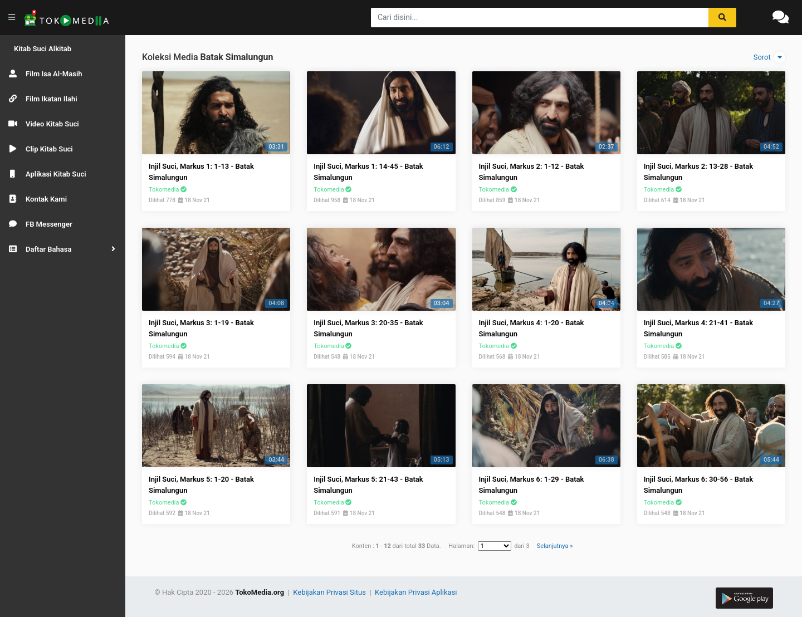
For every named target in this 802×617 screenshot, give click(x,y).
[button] (62, 249)
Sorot (769, 57)
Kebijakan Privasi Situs (330, 592)
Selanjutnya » (555, 546)
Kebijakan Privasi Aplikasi (416, 592)
